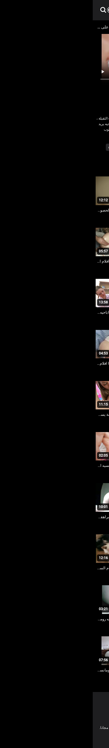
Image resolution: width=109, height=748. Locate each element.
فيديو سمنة (23, 147)
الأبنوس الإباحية (79, 147)
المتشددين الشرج (49, 147)
